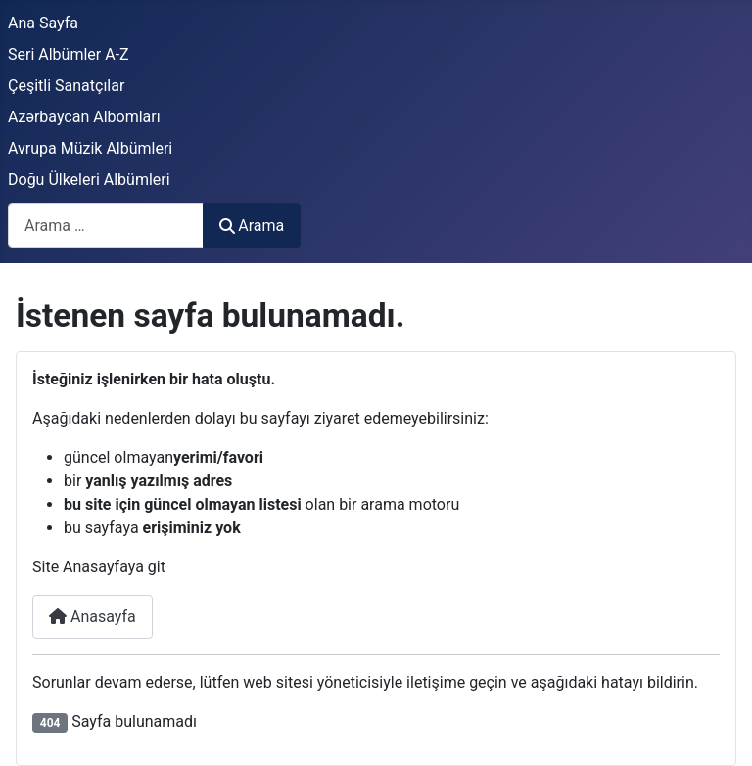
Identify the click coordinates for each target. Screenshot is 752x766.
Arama (251, 225)
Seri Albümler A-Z (68, 54)
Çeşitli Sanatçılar (66, 85)
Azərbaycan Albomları (84, 117)
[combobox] (106, 225)
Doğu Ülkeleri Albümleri (89, 179)
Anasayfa (92, 617)
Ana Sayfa (43, 23)
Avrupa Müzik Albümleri (90, 148)
